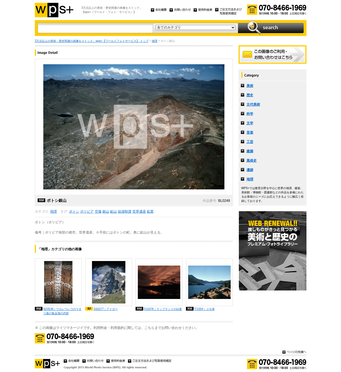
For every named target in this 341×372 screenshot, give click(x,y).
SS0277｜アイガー (106, 309)
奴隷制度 (125, 211)
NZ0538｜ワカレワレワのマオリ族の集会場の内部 (62, 311)
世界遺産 (139, 211)
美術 (249, 86)
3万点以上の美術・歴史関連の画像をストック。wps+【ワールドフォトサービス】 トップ (92, 40)
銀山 (105, 211)
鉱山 (113, 211)
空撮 (98, 211)
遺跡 (249, 170)
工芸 (249, 142)
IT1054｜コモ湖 (204, 309)
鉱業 (150, 211)
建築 (249, 151)
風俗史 (251, 161)
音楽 (249, 132)
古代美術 (253, 104)
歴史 (249, 95)
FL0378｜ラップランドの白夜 (163, 309)
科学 (249, 114)
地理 (154, 40)
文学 (249, 123)
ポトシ (74, 211)
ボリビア (87, 211)
